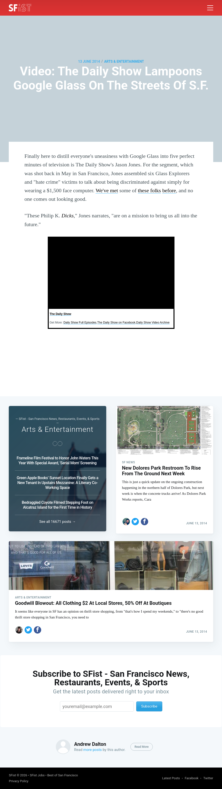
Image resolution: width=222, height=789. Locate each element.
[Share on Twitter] (135, 517)
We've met (107, 190)
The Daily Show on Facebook (116, 322)
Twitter (208, 778)
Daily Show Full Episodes (79, 322)
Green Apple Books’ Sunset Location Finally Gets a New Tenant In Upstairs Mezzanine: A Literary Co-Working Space (57, 481)
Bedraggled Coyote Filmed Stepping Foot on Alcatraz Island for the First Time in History (57, 503)
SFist (12, 775)
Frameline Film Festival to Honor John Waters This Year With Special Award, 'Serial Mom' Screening (57, 458)
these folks (149, 190)
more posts (92, 750)
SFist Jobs (37, 775)
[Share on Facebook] (144, 517)
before (169, 190)
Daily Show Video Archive (153, 322)
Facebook (191, 778)
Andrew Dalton (90, 744)
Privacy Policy (18, 781)
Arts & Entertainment (124, 61)
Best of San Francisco (62, 775)
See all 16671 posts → (57, 519)
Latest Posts (171, 778)
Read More (142, 747)
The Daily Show (60, 314)
